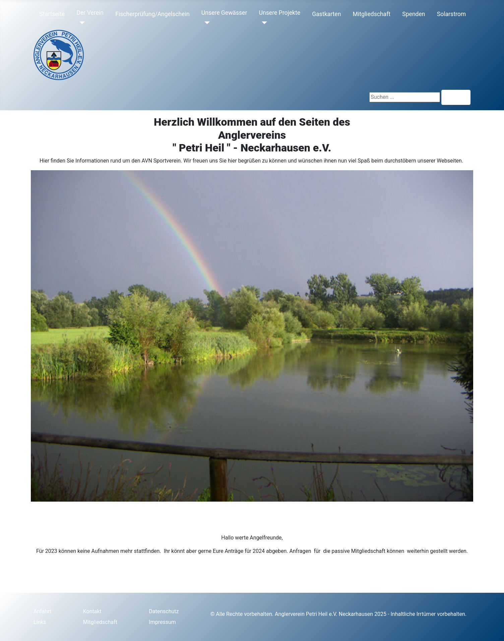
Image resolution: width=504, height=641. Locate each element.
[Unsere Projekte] (263, 22)
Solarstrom (451, 14)
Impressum (162, 622)
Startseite (52, 14)
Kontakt (92, 611)
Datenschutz (164, 611)
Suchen (456, 97)
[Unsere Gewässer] (205, 22)
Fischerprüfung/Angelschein (152, 14)
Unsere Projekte (280, 12)
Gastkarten (326, 14)
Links (40, 622)
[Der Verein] (80, 22)
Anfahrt (42, 611)
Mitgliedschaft (372, 14)
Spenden (413, 14)
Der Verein (89, 12)
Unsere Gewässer (224, 12)
